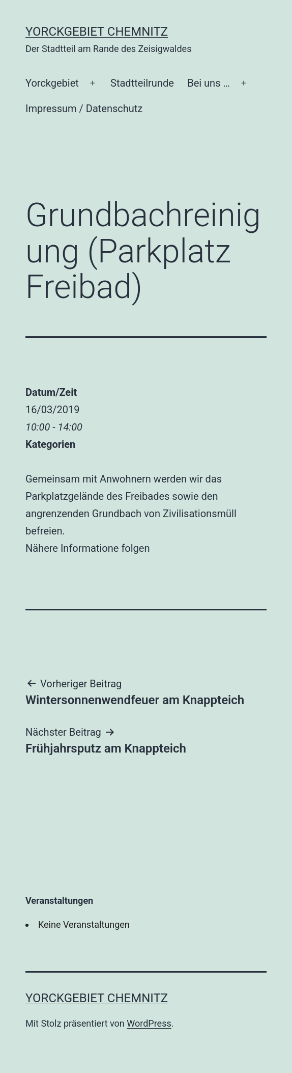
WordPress (149, 1023)
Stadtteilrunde (142, 83)
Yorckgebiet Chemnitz (96, 31)
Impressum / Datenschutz (83, 108)
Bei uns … (208, 83)
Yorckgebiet (52, 83)
